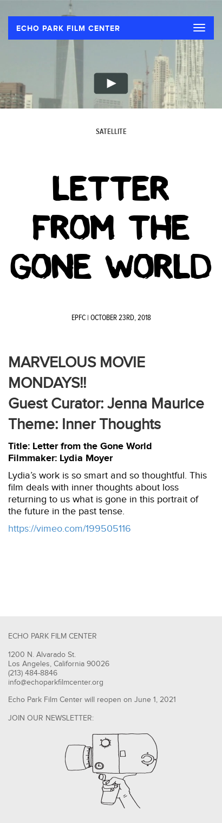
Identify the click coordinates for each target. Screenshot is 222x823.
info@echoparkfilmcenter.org (55, 682)
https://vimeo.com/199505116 (69, 528)
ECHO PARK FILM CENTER (68, 28)
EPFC (78, 318)
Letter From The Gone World (111, 227)
